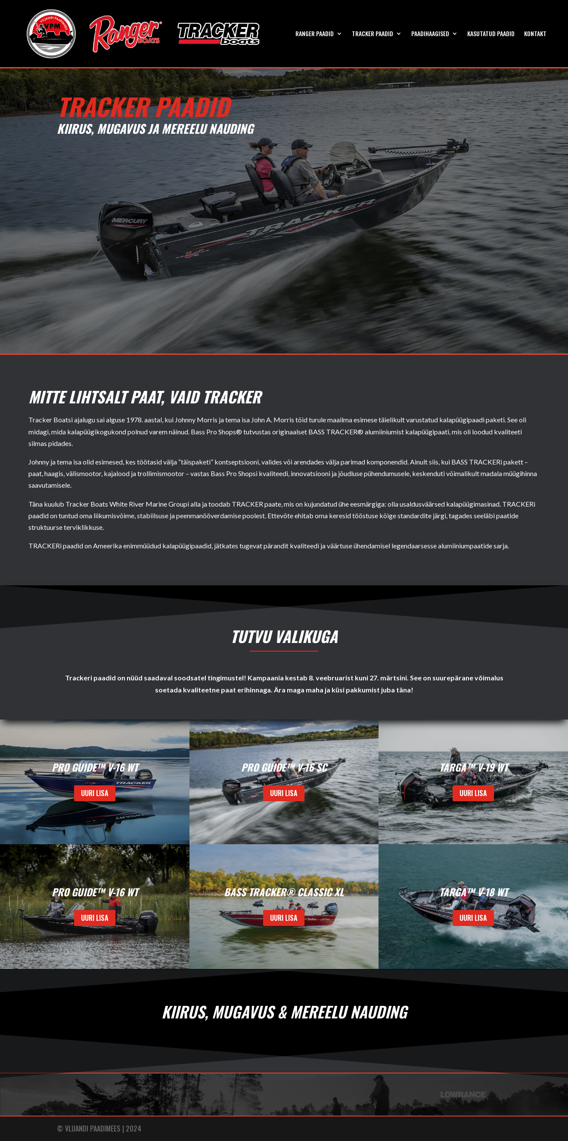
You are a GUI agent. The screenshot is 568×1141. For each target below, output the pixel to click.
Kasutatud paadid (491, 33)
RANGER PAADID (314, 33)
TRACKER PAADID (372, 33)
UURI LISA (95, 793)
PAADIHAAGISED (430, 33)
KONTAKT (535, 33)
